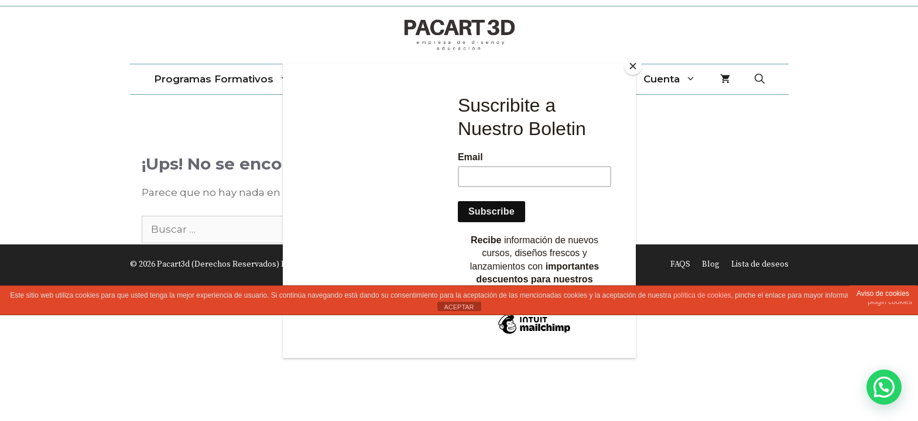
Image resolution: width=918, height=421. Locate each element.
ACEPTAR (459, 306)
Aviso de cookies (883, 293)
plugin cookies (890, 302)
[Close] (633, 66)
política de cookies (702, 295)
